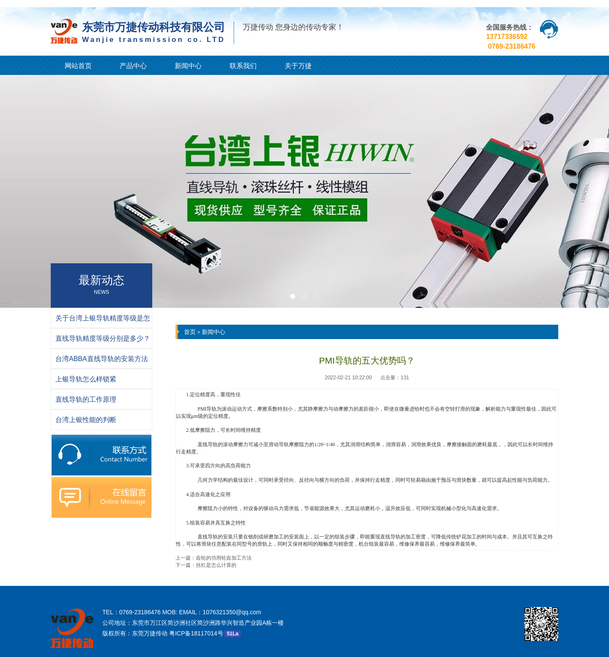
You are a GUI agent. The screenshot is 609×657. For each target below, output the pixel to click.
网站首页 (78, 65)
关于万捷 (298, 65)
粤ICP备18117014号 (196, 633)
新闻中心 (188, 65)
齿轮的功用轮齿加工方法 (224, 558)
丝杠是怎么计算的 (216, 565)
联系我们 (243, 65)
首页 (190, 331)
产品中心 (133, 65)
